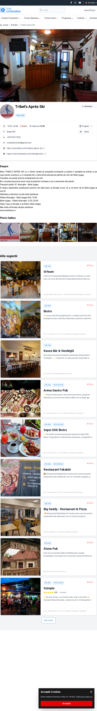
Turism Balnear (32, 18)
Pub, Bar (14, 25)
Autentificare (89, 10)
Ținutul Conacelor (10, 18)
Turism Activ (51, 18)
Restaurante (58, 464)
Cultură (81, 18)
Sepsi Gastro (58, 385)
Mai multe (48, 620)
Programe (67, 18)
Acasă (5, 25)
